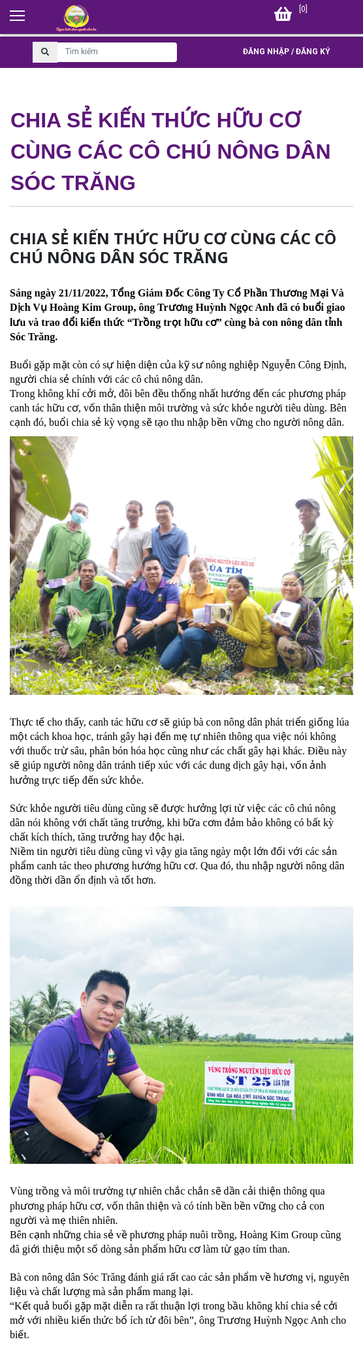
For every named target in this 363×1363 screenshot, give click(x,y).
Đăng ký (313, 51)
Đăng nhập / (268, 51)
